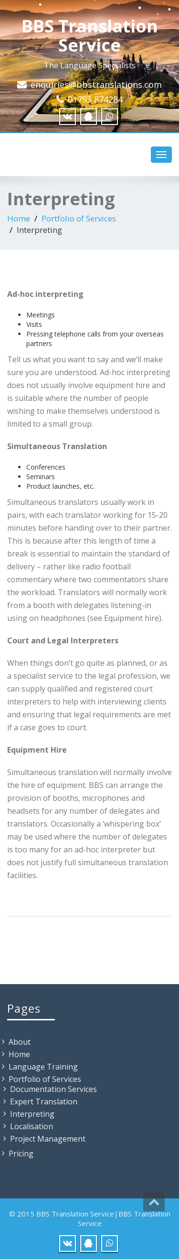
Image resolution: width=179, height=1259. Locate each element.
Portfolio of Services (79, 218)
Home (18, 218)
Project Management (47, 1138)
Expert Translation (43, 1101)
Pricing (21, 1153)
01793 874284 (95, 99)
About (20, 1042)
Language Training (43, 1066)
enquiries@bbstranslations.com (96, 84)
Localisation (31, 1126)
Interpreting (32, 1114)
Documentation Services (53, 1089)
